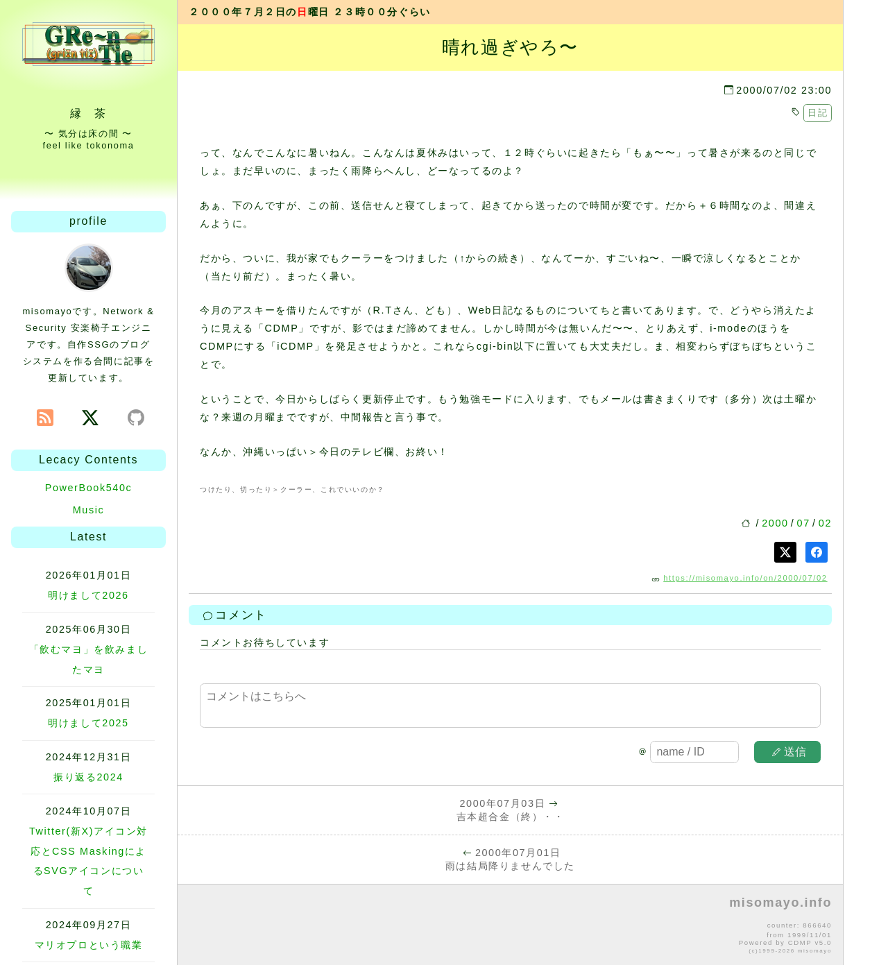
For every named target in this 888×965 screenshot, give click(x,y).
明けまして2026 (88, 595)
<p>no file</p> (510, 925)
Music (89, 509)
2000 (775, 523)
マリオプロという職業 (89, 944)
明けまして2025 (88, 722)
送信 (789, 752)
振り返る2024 (88, 777)
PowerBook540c (89, 487)
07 (803, 523)
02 (825, 523)
